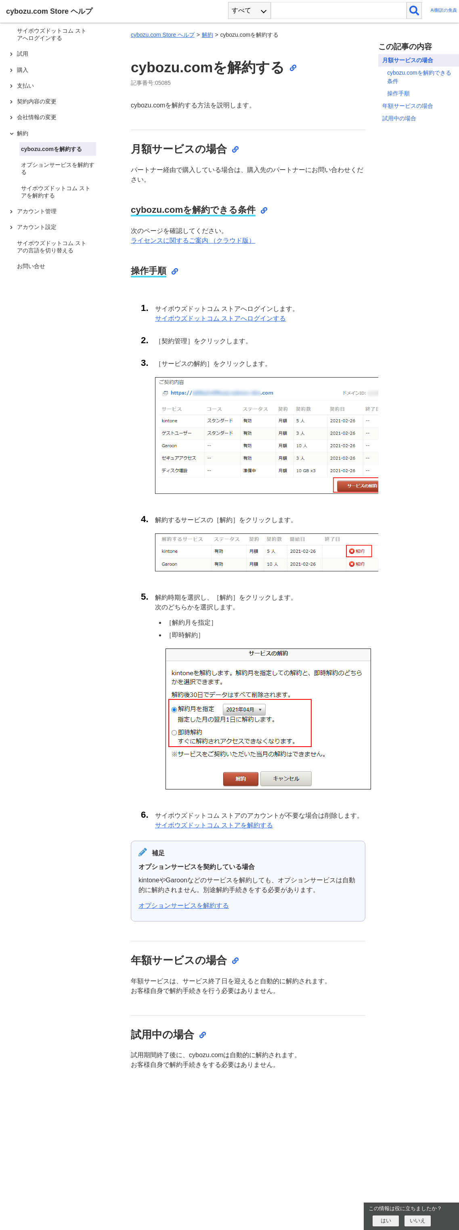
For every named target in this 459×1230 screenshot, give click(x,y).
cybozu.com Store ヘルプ (163, 34)
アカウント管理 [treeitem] (37, 211)
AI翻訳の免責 (443, 10)
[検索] (414, 10)
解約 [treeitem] (22, 133)
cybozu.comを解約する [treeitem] (51, 149)
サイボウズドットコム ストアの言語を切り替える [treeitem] (51, 247)
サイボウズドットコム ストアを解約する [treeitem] (55, 192)
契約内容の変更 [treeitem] (37, 101)
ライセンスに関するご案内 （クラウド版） (193, 240)
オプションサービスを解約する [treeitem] (57, 168)
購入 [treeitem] (22, 70)
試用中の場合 (399, 118)
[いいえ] (418, 1220)
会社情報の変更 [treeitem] (37, 117)
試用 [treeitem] (22, 53)
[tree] (60, 608)
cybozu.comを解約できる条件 (419, 76)
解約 (207, 34)
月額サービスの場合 (407, 60)
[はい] (386, 1220)
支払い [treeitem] (25, 85)
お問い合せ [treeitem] (31, 266)
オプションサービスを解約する (183, 905)
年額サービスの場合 (407, 106)
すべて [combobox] (241, 10)
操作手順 (398, 93)
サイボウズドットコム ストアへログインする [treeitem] (51, 34)
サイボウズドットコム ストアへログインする (220, 318)
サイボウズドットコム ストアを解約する (214, 825)
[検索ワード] (338, 10)
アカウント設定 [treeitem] (37, 227)
